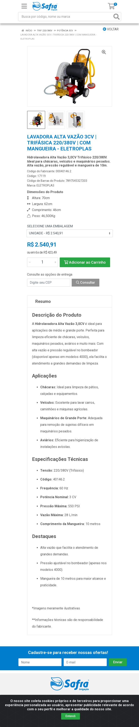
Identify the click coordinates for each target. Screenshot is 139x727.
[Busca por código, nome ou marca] (65, 16)
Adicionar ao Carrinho (85, 262)
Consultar (85, 282)
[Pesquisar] (116, 16)
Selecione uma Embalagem (50, 226)
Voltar (111, 29)
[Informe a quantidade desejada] (42, 262)
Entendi (70, 716)
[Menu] (24, 6)
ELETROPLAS (45, 185)
